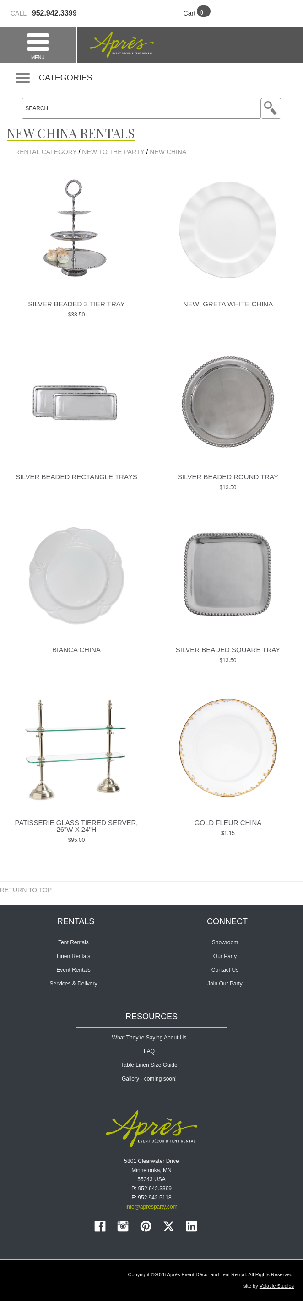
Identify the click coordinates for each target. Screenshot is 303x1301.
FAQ (149, 1051)
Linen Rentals (73, 956)
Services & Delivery (73, 983)
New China (168, 151)
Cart (189, 13)
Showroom (225, 942)
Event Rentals (73, 970)
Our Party (225, 956)
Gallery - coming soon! (149, 1079)
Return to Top (26, 890)
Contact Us (224, 970)
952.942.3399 (44, 13)
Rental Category (46, 151)
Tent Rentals (73, 942)
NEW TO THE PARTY (113, 151)
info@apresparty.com (151, 1207)
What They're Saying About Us (149, 1037)
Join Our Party (225, 983)
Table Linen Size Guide (149, 1065)
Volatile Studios (277, 1286)
